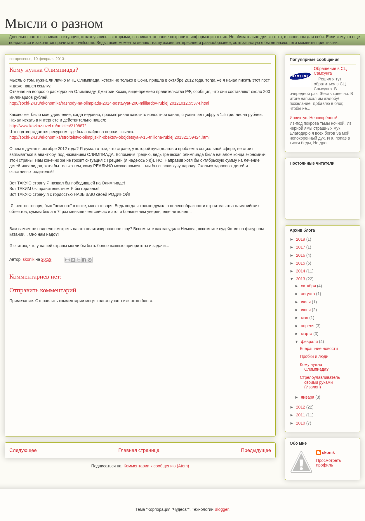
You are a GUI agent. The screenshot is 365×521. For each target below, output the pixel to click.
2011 (301, 415)
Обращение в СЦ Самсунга (330, 71)
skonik (328, 452)
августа (308, 293)
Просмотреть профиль (328, 462)
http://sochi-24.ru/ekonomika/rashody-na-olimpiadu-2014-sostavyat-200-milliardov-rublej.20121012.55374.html (109, 103)
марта (307, 333)
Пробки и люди (314, 356)
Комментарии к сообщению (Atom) (156, 466)
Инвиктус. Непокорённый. (314, 117)
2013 (301, 279)
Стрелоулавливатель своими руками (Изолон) (320, 382)
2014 (301, 271)
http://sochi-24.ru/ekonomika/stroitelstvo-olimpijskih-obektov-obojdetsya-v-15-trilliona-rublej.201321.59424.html (109, 137)
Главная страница (138, 450)
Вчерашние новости (319, 348)
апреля (308, 325)
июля (306, 302)
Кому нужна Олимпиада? (314, 367)
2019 (301, 239)
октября (309, 286)
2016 (301, 255)
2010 (301, 423)
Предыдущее (256, 450)
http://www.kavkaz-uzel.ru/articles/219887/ (47, 126)
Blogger (221, 509)
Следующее (23, 450)
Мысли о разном (54, 23)
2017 (301, 247)
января (308, 397)
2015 (301, 263)
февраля (310, 341)
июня (306, 309)
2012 (301, 407)
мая (305, 317)
